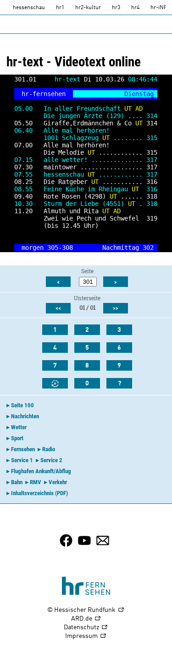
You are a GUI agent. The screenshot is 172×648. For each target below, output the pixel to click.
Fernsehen (23, 449)
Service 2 (51, 460)
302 (148, 247)
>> (115, 308)
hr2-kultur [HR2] (88, 8)
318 (151, 196)
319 (151, 218)
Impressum (86, 636)
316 (151, 181)
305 (52, 247)
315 (151, 137)
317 (151, 159)
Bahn (16, 482)
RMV (35, 482)
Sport (17, 438)
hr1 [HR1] (60, 8)
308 (67, 247)
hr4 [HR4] (135, 8)
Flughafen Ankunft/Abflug (41, 471)
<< (58, 308)
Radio (48, 449)
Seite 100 (22, 405)
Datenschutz (86, 627)
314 (151, 115)
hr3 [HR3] (116, 8)
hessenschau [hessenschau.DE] (29, 8)
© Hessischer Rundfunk (86, 610)
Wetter (19, 427)
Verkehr (58, 482)
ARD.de (86, 619)
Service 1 (22, 460)
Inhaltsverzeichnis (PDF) (39, 493)
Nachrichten (25, 416)
